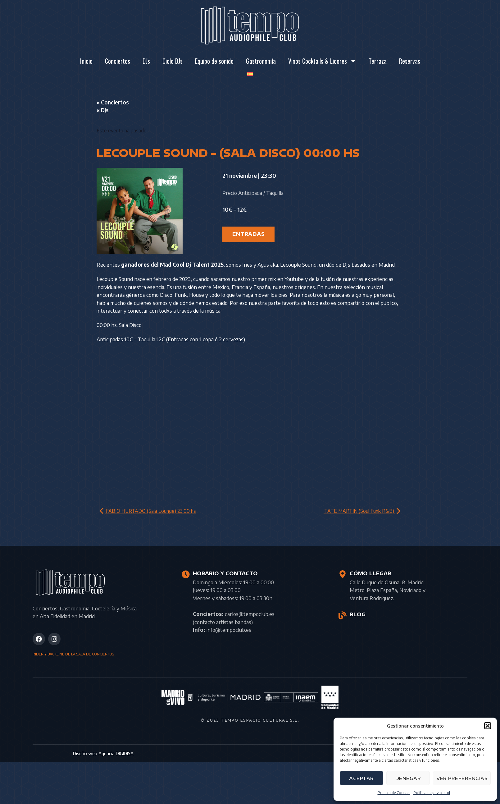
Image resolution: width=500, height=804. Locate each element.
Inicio (86, 61)
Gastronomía (261, 61)
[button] (487, 726)
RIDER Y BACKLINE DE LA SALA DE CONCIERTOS (73, 654)
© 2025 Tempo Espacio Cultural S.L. (250, 720)
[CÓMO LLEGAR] (342, 574)
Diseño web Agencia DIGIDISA (103, 753)
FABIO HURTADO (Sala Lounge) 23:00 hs (148, 511)
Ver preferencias (461, 778)
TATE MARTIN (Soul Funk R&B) (362, 511)
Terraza (378, 61)
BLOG (358, 614)
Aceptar (361, 778)
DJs (146, 61)
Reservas (409, 61)
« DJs (103, 110)
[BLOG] (342, 615)
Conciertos (117, 61)
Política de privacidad (431, 792)
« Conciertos (113, 102)
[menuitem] (250, 74)
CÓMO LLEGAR (370, 573)
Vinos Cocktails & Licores (322, 61)
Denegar (408, 778)
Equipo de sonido (214, 61)
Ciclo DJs (172, 61)
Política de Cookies (394, 792)
